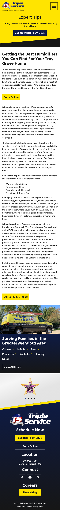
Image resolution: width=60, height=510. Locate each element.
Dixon (5, 359)
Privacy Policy (38, 507)
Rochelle (25, 354)
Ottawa (6, 349)
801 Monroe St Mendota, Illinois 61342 (30, 462)
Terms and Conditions (24, 507)
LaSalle (21, 349)
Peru (33, 349)
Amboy (40, 354)
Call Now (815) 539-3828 (30, 33)
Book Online (11, 97)
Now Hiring (30, 492)
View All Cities (12, 367)
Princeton (8, 354)
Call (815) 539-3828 (16, 297)
